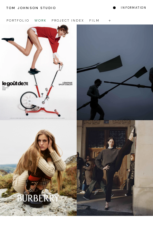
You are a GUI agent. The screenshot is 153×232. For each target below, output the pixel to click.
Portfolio (17, 20)
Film (94, 20)
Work (40, 20)
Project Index (68, 20)
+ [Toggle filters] (110, 20)
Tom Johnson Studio (31, 8)
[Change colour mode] (114, 7)
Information (134, 8)
